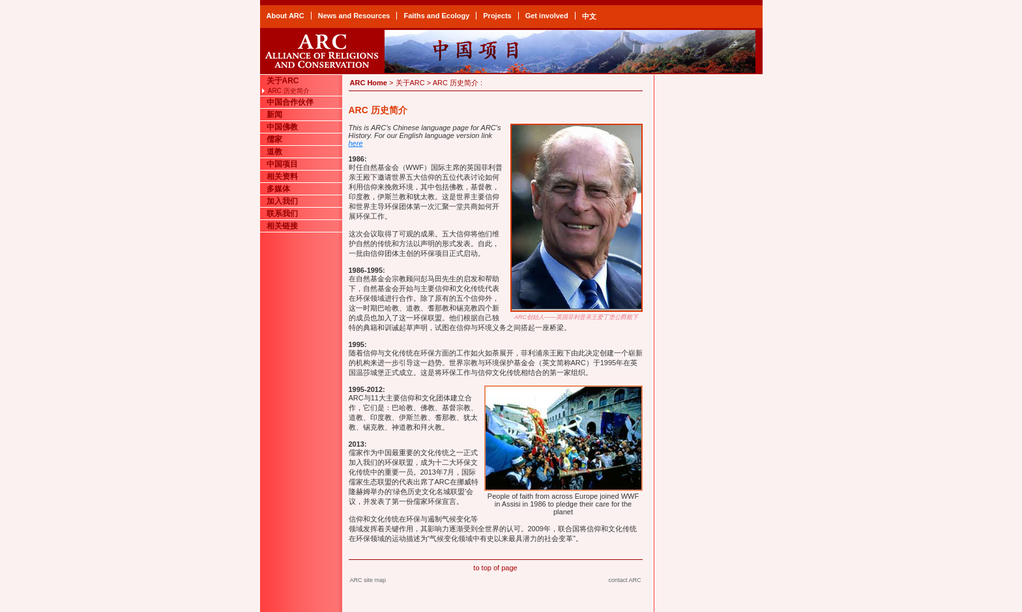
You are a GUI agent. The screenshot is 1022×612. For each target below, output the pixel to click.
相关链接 (282, 225)
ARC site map (368, 580)
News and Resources (354, 16)
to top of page (495, 568)
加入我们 (282, 201)
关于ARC (283, 80)
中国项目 (282, 164)
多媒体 (278, 188)
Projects (497, 16)
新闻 (274, 114)
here (356, 143)
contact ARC (624, 580)
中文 (589, 16)
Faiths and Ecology (436, 16)
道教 (274, 151)
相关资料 (282, 176)
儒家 (274, 139)
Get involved (546, 16)
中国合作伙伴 (290, 102)
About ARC (285, 16)
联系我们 (282, 213)
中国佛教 (282, 127)
